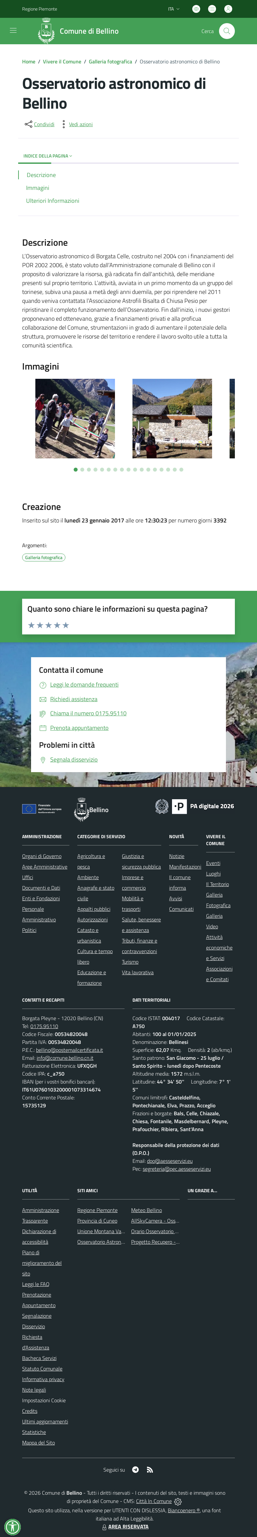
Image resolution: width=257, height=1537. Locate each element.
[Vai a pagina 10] (135, 470)
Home (28, 61)
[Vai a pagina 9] (128, 470)
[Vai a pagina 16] (175, 470)
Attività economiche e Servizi (219, 947)
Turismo (130, 962)
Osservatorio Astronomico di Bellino (116, 1242)
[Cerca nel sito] (227, 31)
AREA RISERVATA (124, 1526)
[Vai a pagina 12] (148, 470)
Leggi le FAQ (36, 1284)
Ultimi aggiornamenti (45, 1421)
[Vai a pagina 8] (122, 470)
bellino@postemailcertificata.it (69, 1050)
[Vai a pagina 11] (142, 470)
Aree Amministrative (44, 867)
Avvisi (175, 898)
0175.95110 (44, 1026)
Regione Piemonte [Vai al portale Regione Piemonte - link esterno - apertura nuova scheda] (39, 8)
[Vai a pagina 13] (155, 470)
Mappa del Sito (38, 1443)
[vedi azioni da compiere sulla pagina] (75, 124)
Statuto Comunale (42, 1369)
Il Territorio (217, 884)
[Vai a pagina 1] (76, 470)
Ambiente (88, 877)
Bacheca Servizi (39, 1358)
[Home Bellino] (80, 31)
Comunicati (181, 909)
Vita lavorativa (138, 972)
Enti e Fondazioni (41, 898)
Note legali (34, 1390)
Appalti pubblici (93, 909)
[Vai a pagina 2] (82, 470)
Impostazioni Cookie (44, 1400)
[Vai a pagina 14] (162, 470)
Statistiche (34, 1432)
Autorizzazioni (92, 919)
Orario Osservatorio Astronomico (166, 1231)
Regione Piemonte (97, 1210)
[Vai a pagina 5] (102, 470)
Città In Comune (154, 1501)
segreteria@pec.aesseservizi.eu (177, 1169)
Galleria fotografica (110, 61)
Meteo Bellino (146, 1210)
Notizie (176, 856)
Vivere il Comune (62, 61)
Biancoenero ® (184, 1510)
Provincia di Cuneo (97, 1221)
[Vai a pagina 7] (115, 470)
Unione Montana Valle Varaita (110, 1231)
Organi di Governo (41, 856)
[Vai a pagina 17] (181, 470)
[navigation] (13, 30)
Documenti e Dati (41, 888)
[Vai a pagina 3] (89, 470)
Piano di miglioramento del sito (42, 1262)
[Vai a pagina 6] (109, 470)
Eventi (213, 863)
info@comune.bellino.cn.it (65, 1058)
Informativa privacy (43, 1379)
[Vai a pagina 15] (168, 470)
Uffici (27, 877)
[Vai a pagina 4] (95, 470)
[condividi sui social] (39, 124)
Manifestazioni (185, 867)
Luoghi (213, 873)
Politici (29, 930)
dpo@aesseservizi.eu (170, 1161)
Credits (29, 1411)
